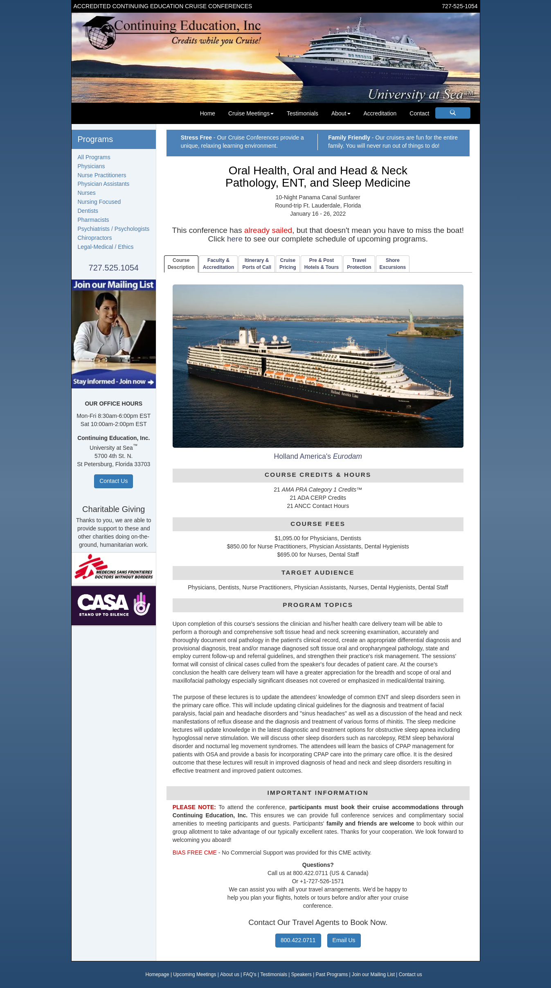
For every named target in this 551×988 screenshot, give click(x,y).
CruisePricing (287, 263)
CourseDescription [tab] (181, 263)
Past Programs (332, 974)
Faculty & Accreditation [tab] (218, 263)
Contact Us (113, 481)
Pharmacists (93, 220)
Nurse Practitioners (102, 175)
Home (207, 113)
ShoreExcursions (393, 263)
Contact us (410, 974)
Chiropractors (95, 238)
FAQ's (249, 974)
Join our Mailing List (373, 974)
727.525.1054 (114, 267)
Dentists (88, 211)
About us (229, 974)
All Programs (94, 157)
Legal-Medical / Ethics (106, 247)
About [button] (341, 113)
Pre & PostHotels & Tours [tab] (321, 263)
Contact (419, 113)
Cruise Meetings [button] (251, 113)
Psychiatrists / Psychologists (114, 229)
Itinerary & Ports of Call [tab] (256, 263)
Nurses (87, 192)
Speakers (301, 974)
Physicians (91, 166)
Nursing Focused (99, 202)
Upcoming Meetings (194, 974)
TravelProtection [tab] (359, 263)
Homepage (157, 974)
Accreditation (379, 113)
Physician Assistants (104, 183)
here (235, 239)
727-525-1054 (459, 6)
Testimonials (302, 113)
